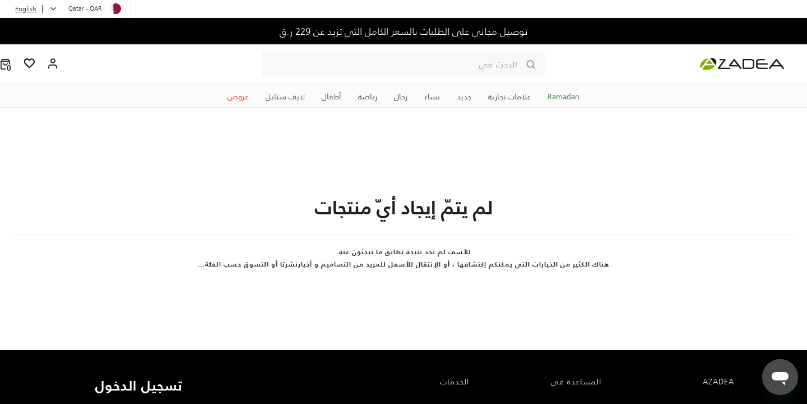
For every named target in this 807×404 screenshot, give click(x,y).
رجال (400, 96)
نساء (432, 96)
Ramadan (563, 96)
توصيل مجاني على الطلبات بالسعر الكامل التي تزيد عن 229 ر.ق (403, 31)
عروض (238, 96)
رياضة (367, 96)
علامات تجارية (509, 96)
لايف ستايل (285, 96)
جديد (464, 96)
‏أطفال (331, 96)
